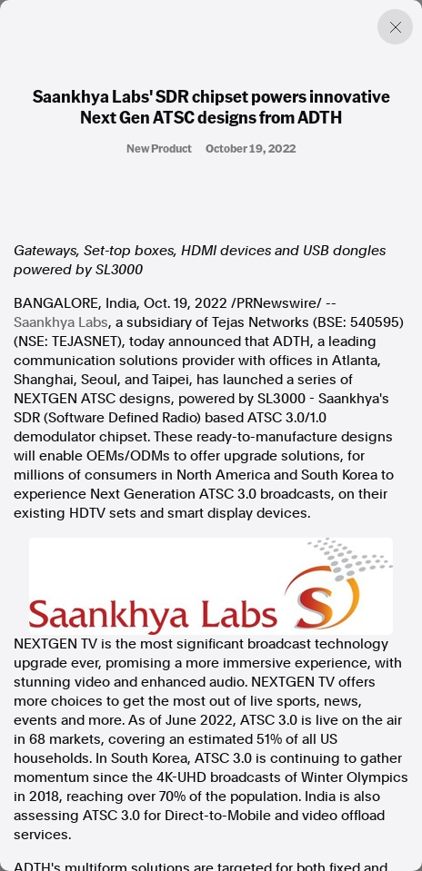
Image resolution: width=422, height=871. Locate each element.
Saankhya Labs (61, 322)
